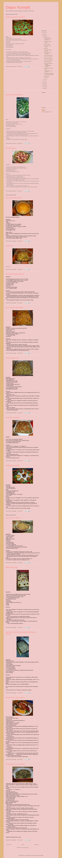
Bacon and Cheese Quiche (14, 198)
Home (23, 844)
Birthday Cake (46, 76)
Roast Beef (46, 77)
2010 (44, 88)
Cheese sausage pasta (12, 358)
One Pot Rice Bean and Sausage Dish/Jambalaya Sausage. (48, 65)
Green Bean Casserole (12, 417)
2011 (44, 86)
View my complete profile (46, 111)
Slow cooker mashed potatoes (15, 274)
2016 (44, 34)
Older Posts (36, 844)
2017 (44, 32)
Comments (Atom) (25, 847)
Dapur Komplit (18, 7)
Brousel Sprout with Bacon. (14, 94)
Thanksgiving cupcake (13, 465)
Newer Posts (9, 844)
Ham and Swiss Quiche (13, 518)
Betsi (44, 110)
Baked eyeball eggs (12, 567)
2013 (44, 83)
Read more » (8, 266)
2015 (44, 35)
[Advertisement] (22, 80)
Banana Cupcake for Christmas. (15, 17)
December (46, 37)
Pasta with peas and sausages (15, 307)
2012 (44, 85)
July (45, 79)
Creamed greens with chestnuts (15, 764)
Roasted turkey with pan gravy (15, 697)
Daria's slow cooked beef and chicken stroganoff (48, 74)
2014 (44, 81)
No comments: (19, 66)
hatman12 (33, 855)
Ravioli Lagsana (11, 148)
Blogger (41, 855)
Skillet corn (9, 246)
